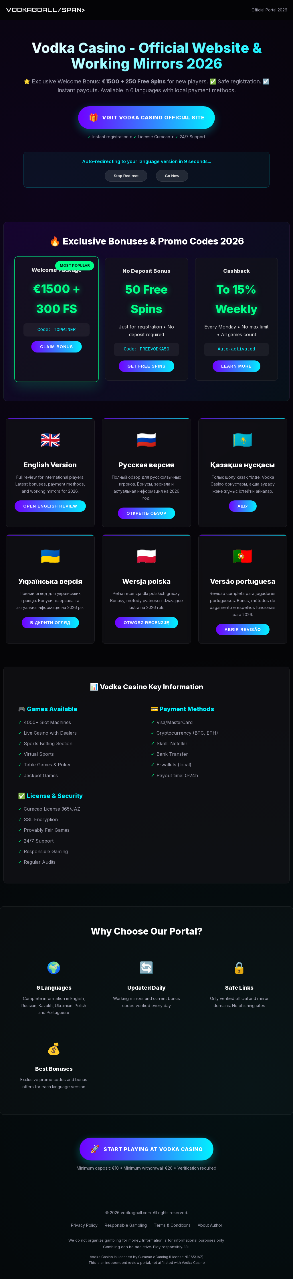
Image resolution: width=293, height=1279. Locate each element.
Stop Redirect (126, 177)
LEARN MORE (236, 367)
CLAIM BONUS (56, 348)
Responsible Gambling (126, 1229)
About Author (210, 1229)
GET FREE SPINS (146, 367)
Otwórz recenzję (146, 625)
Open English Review (50, 508)
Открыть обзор (146, 515)
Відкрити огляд (50, 625)
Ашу (242, 508)
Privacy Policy (84, 1229)
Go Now (172, 177)
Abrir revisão (243, 632)
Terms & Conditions (172, 1229)
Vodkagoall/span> (47, 10)
